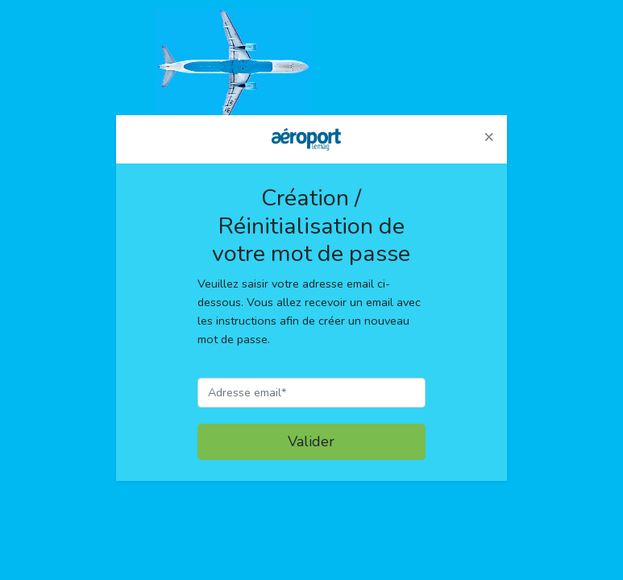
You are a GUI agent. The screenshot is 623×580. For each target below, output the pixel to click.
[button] (489, 137)
